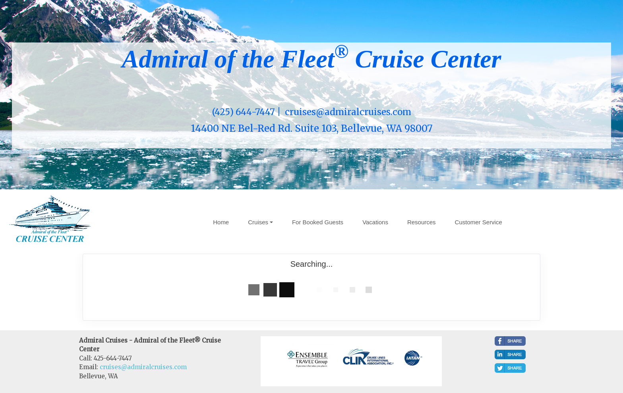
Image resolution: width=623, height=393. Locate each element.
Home (221, 222)
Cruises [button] (258, 222)
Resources (421, 222)
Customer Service (478, 222)
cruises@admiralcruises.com (143, 367)
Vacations (375, 222)
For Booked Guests (317, 222)
